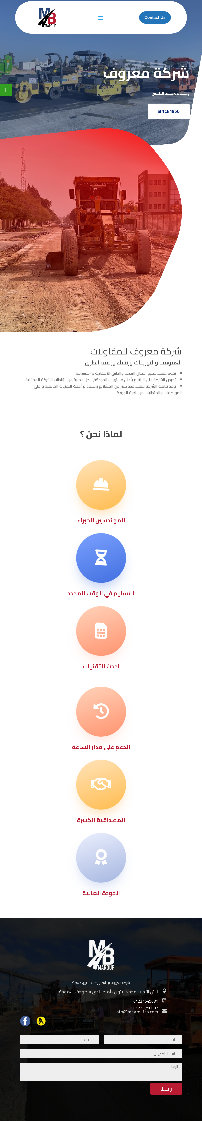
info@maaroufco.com (136, 1012)
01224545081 (145, 1001)
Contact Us (154, 17)
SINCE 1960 (169, 111)
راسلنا (166, 1088)
